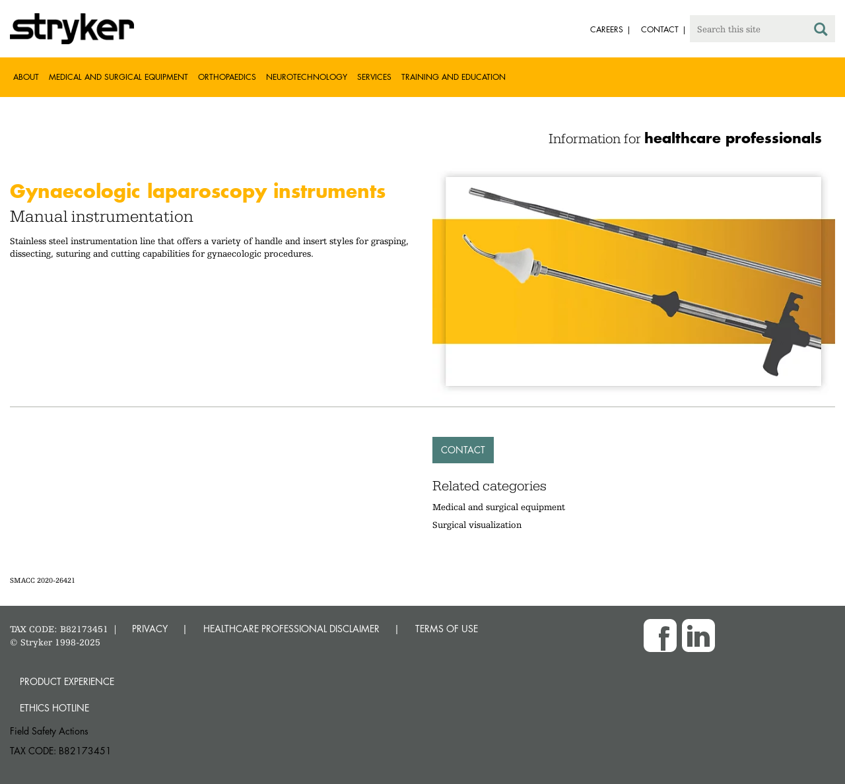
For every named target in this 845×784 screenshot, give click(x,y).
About (26, 76)
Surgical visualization (477, 524)
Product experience (67, 681)
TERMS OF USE (446, 628)
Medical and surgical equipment (498, 507)
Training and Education (453, 76)
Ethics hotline (54, 708)
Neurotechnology (306, 76)
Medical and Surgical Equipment (118, 76)
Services (374, 76)
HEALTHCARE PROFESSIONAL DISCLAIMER (291, 628)
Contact (463, 449)
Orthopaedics (227, 76)
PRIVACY (150, 628)
